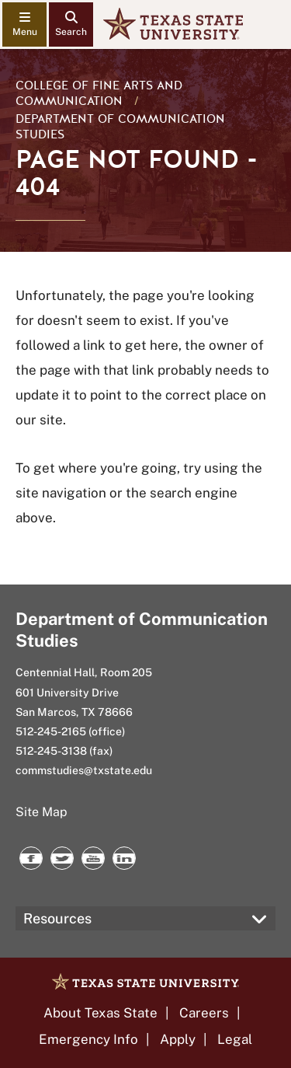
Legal (234, 1039)
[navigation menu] (24, 24)
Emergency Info (88, 1039)
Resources (57, 918)
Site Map (42, 811)
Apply (178, 1039)
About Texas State (100, 1013)
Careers (204, 1013)
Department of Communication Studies (120, 126)
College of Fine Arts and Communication (99, 93)
